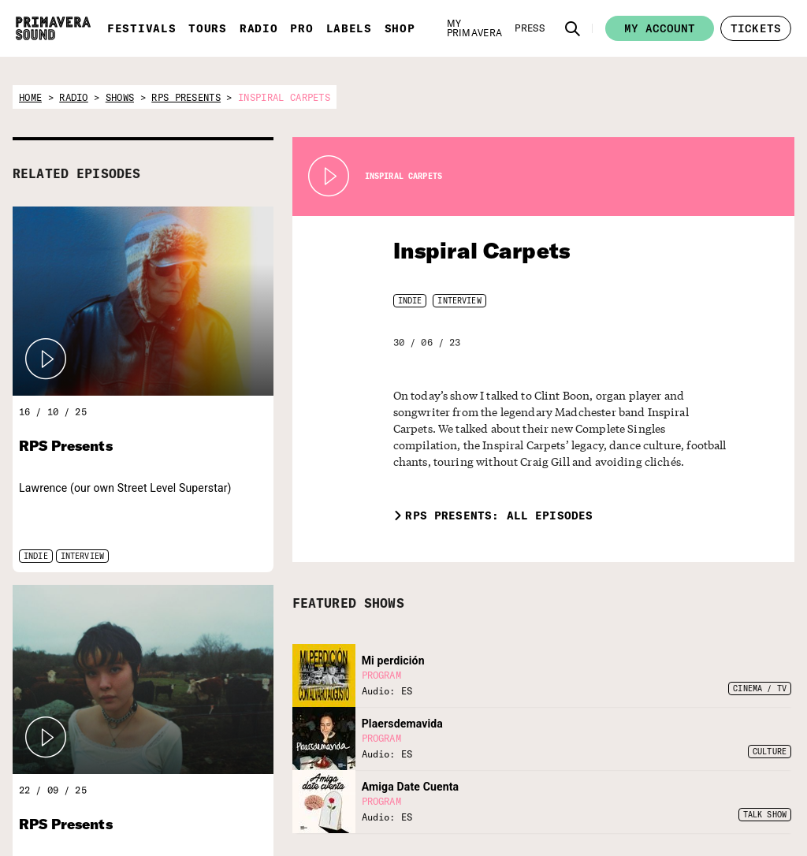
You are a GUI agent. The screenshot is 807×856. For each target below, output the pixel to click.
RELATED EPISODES (76, 173)
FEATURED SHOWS (348, 586)
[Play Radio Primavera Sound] (45, 359)
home (30, 97)
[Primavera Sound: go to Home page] (53, 28)
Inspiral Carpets (471, 250)
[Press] (529, 28)
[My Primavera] (475, 28)
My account (659, 28)
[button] (573, 28)
